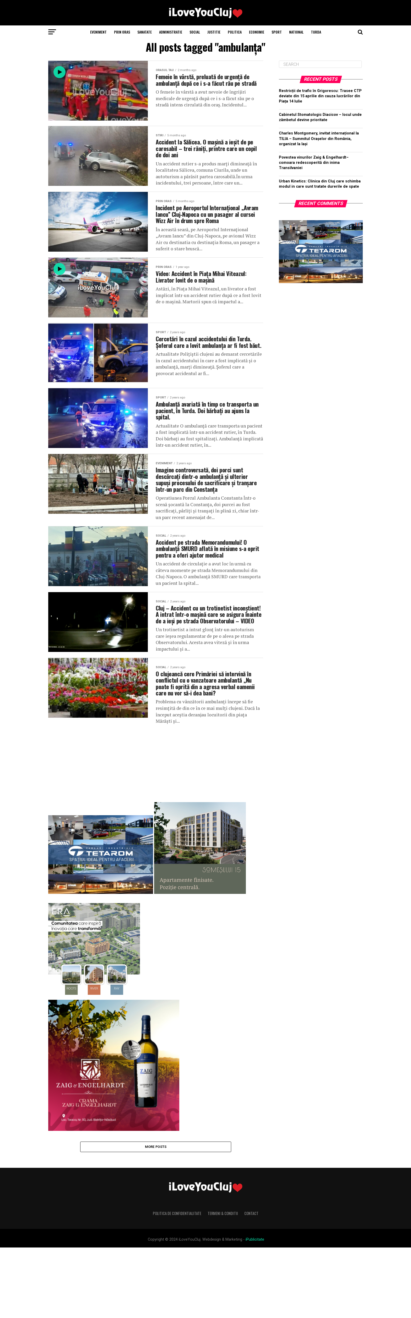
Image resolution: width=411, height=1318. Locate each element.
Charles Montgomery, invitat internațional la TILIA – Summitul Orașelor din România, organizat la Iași (319, 138)
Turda (316, 32)
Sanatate (144, 32)
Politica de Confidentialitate (177, 1284)
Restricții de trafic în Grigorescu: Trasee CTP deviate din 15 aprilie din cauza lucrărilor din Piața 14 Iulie (320, 96)
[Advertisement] (155, 830)
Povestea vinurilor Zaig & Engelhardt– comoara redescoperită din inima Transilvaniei (314, 162)
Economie (256, 32)
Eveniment (98, 32)
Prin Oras (122, 32)
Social (195, 32)
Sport (277, 32)
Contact (251, 1284)
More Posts (156, 1216)
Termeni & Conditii (223, 1284)
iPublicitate (255, 1310)
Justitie (213, 32)
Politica (235, 32)
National (296, 32)
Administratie (170, 32)
